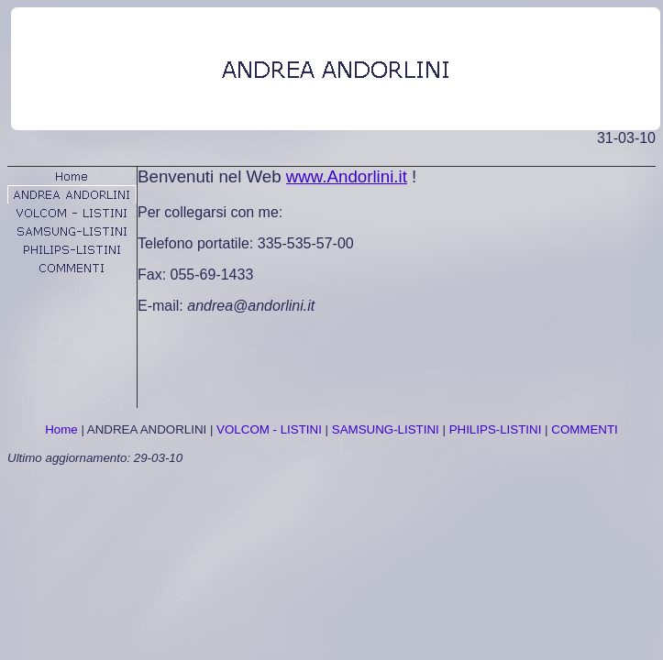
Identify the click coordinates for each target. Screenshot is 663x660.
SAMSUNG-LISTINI (385, 429)
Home (61, 429)
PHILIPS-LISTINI (495, 429)
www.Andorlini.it (346, 176)
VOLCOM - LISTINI (269, 429)
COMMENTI (584, 429)
